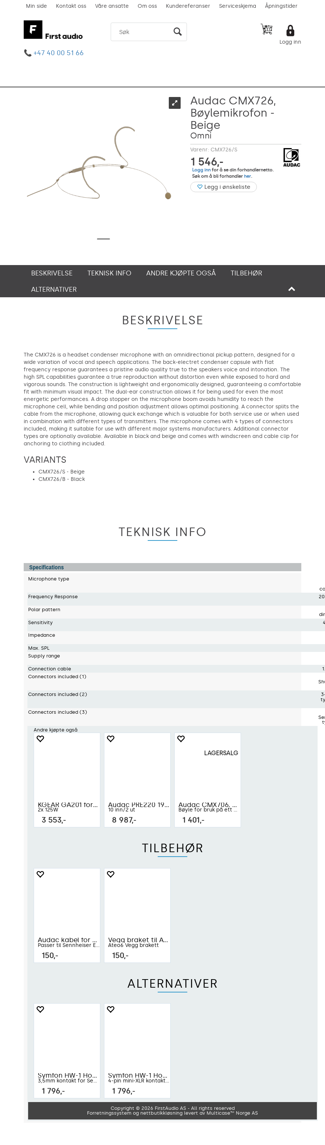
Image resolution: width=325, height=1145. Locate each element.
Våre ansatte (112, 6)
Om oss (147, 6)
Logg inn (290, 42)
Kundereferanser (188, 6)
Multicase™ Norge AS (232, 1113)
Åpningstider (281, 6)
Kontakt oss (71, 6)
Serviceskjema (237, 6)
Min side (36, 6)
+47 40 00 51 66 (59, 53)
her (247, 176)
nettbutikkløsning (161, 1113)
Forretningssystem (109, 1113)
